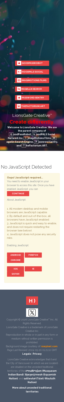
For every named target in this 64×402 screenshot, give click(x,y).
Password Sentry (30, 98)
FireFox (33, 255)
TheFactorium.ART (31, 106)
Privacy (37, 353)
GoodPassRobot (30, 63)
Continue (18, 193)
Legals (26, 353)
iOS (16, 268)
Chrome (15, 260)
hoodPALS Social (30, 72)
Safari (15, 274)
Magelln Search (29, 89)
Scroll (58, 364)
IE (33, 268)
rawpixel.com (49, 346)
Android (15, 255)
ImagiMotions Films (31, 80)
